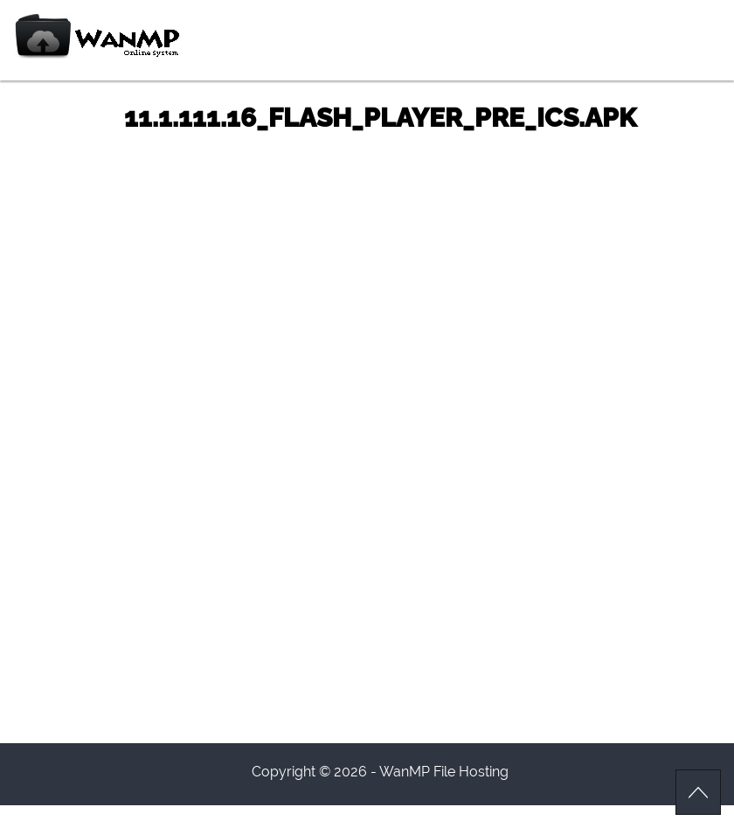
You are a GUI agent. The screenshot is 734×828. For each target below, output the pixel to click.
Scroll (698, 792)
